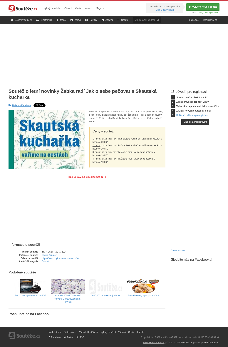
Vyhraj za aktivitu (52, 8)
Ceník (78, 8)
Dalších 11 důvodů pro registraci (192, 115)
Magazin (100, 8)
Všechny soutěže (21, 20)
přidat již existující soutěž (208, 12)
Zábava (107, 20)
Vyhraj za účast (108, 332)
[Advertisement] (114, 53)
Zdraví (75, 20)
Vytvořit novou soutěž (203, 6)
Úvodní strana (54, 332)
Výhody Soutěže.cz (88, 332)
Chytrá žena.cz (49, 255)
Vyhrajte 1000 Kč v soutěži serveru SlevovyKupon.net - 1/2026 (68, 294)
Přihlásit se (193, 20)
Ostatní (122, 20)
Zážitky (91, 20)
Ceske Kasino (178, 250)
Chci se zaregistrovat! (195, 121)
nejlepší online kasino (154, 342)
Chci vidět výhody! (165, 10)
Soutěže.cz (186, 342)
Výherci (67, 8)
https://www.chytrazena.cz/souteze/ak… (61, 258)
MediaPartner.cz (211, 342)
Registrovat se (210, 20)
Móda (61, 20)
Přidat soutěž (70, 332)
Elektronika (44, 20)
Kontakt (88, 8)
